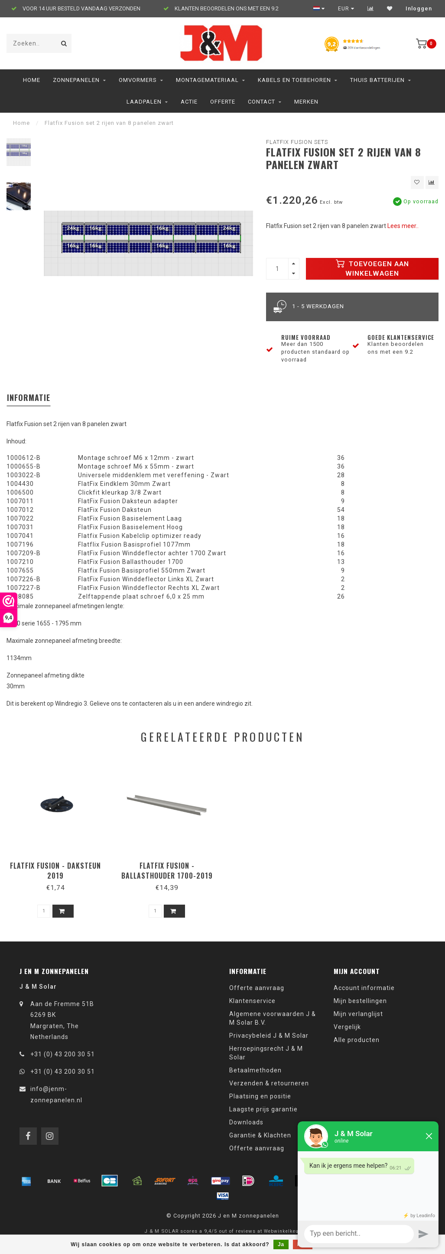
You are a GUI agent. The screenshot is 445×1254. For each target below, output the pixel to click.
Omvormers (138, 80)
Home (31, 80)
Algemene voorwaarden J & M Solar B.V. (272, 1018)
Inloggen (419, 9)
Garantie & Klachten (260, 1135)
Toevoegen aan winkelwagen (372, 268)
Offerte (222, 101)
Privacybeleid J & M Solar (269, 1035)
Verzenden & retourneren (269, 1083)
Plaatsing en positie (260, 1096)
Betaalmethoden (255, 1070)
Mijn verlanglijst (358, 1013)
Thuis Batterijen (377, 80)
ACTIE (189, 101)
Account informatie (364, 987)
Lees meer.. (403, 225)
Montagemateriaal (207, 80)
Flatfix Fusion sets (297, 142)
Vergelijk (347, 1026)
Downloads (246, 1122)
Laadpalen (144, 101)
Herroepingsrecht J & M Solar (266, 1053)
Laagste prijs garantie (263, 1109)
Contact (261, 101)
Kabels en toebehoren (294, 80)
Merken (306, 101)
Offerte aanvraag (256, 987)
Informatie (28, 397)
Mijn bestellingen (360, 1000)
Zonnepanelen (76, 80)
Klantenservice (252, 1000)
